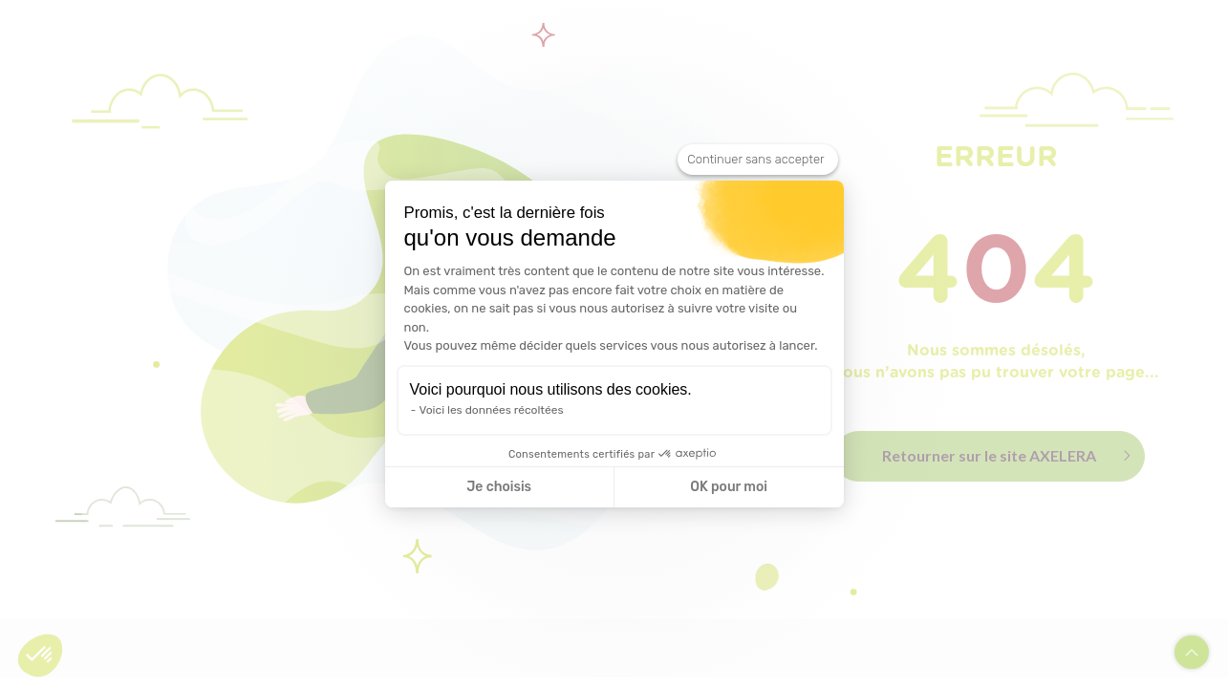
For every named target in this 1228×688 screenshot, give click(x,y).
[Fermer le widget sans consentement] (757, 159)
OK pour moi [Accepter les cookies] (728, 487)
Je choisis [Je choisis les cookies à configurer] (498, 487)
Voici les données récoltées (492, 410)
